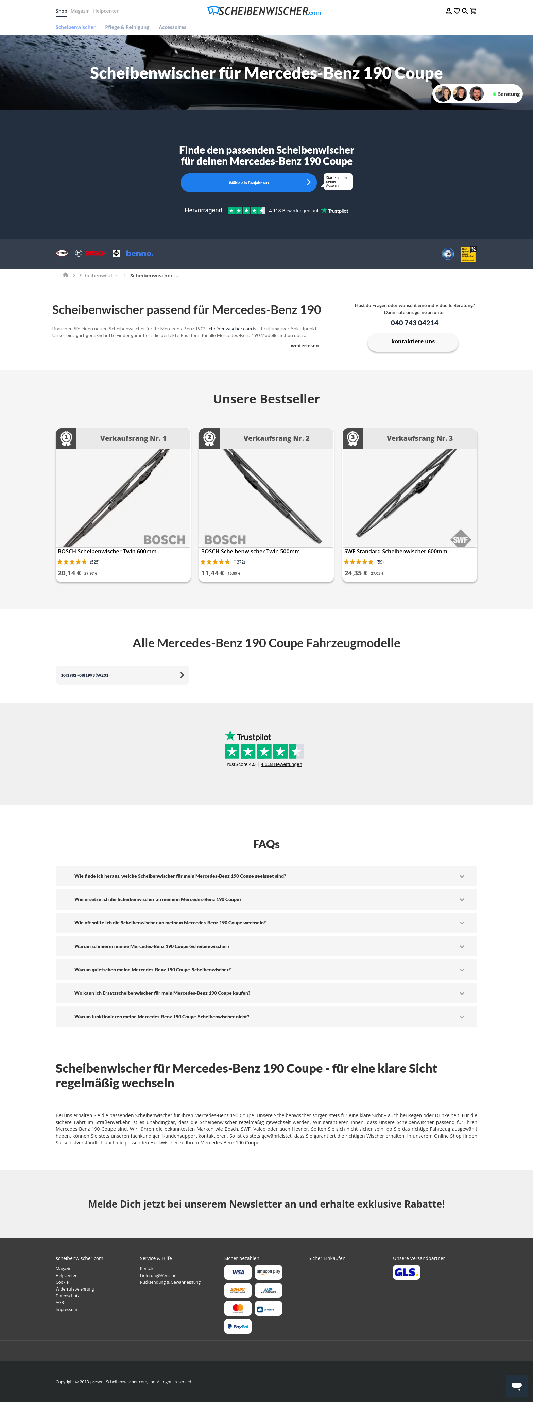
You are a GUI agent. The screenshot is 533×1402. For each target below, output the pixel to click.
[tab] (266, 876)
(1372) (239, 562)
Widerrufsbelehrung (75, 1289)
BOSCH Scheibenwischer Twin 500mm (250, 551)
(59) (380, 562)
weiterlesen (305, 345)
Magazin (80, 10)
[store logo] (266, 11)
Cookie (62, 1282)
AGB (60, 1302)
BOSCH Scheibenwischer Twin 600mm (107, 551)
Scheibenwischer (99, 275)
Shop (61, 10)
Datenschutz (68, 1296)
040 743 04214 (415, 322)
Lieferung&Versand (158, 1275)
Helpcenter (106, 10)
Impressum (66, 1309)
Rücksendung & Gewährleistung (170, 1282)
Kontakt (147, 1268)
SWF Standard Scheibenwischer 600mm (395, 551)
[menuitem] (78, 27)
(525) (95, 562)
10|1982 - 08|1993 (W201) (85, 675)
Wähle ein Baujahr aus (249, 182)
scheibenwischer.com (229, 328)
